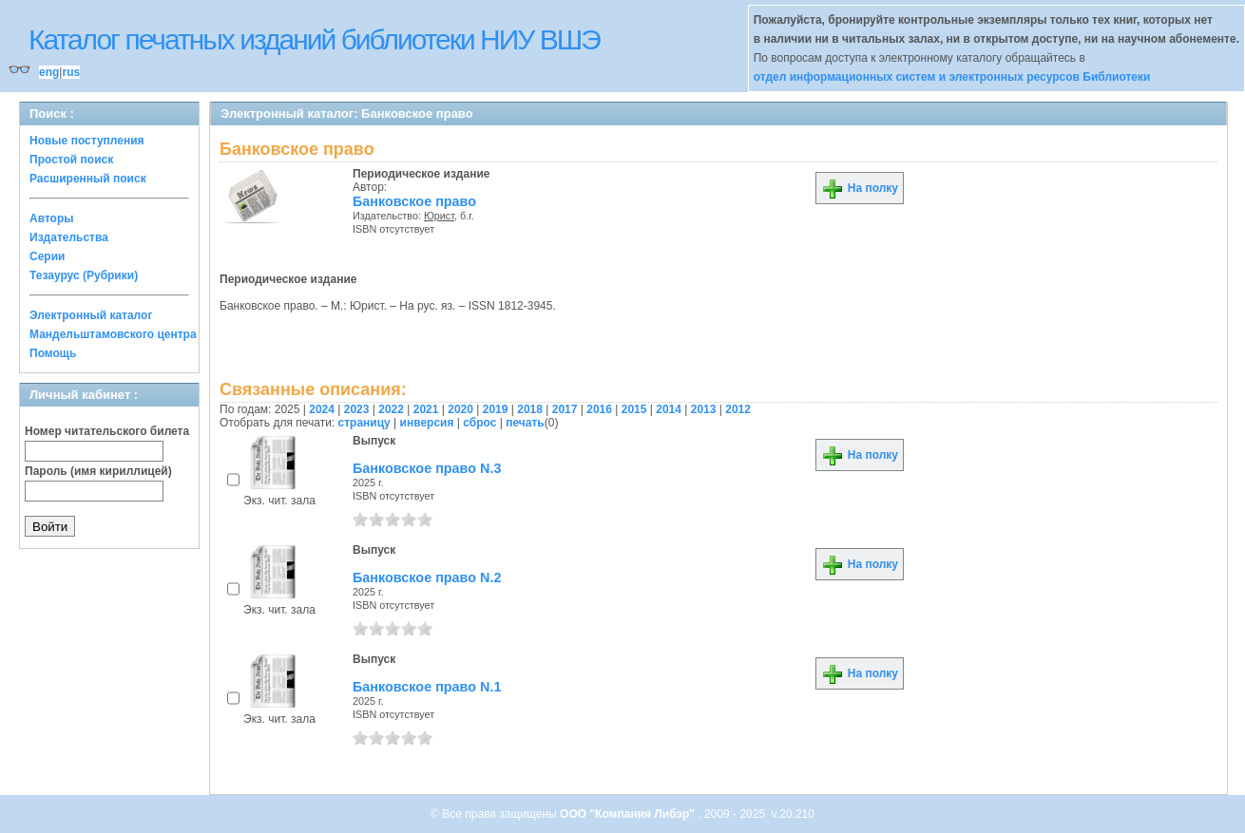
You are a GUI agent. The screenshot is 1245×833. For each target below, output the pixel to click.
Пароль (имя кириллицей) (98, 471)
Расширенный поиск (87, 178)
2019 (495, 409)
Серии (47, 256)
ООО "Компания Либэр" (629, 814)
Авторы (51, 218)
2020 (460, 409)
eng (49, 72)
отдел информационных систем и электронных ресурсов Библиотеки (952, 77)
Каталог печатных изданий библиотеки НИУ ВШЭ (314, 39)
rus (71, 72)
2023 (357, 409)
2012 (738, 409)
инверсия (427, 422)
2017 (565, 409)
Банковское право (414, 201)
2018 (530, 409)
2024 (322, 409)
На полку (859, 188)
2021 (426, 409)
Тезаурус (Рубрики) (83, 275)
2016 (599, 409)
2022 (391, 409)
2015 (634, 409)
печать (525, 422)
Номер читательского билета (107, 431)
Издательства (68, 237)
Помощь (52, 353)
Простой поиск (71, 159)
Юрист (439, 215)
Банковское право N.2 (427, 577)
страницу (364, 422)
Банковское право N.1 (427, 686)
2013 (704, 409)
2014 (668, 409)
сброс (479, 422)
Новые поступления (86, 140)
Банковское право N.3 (427, 468)
